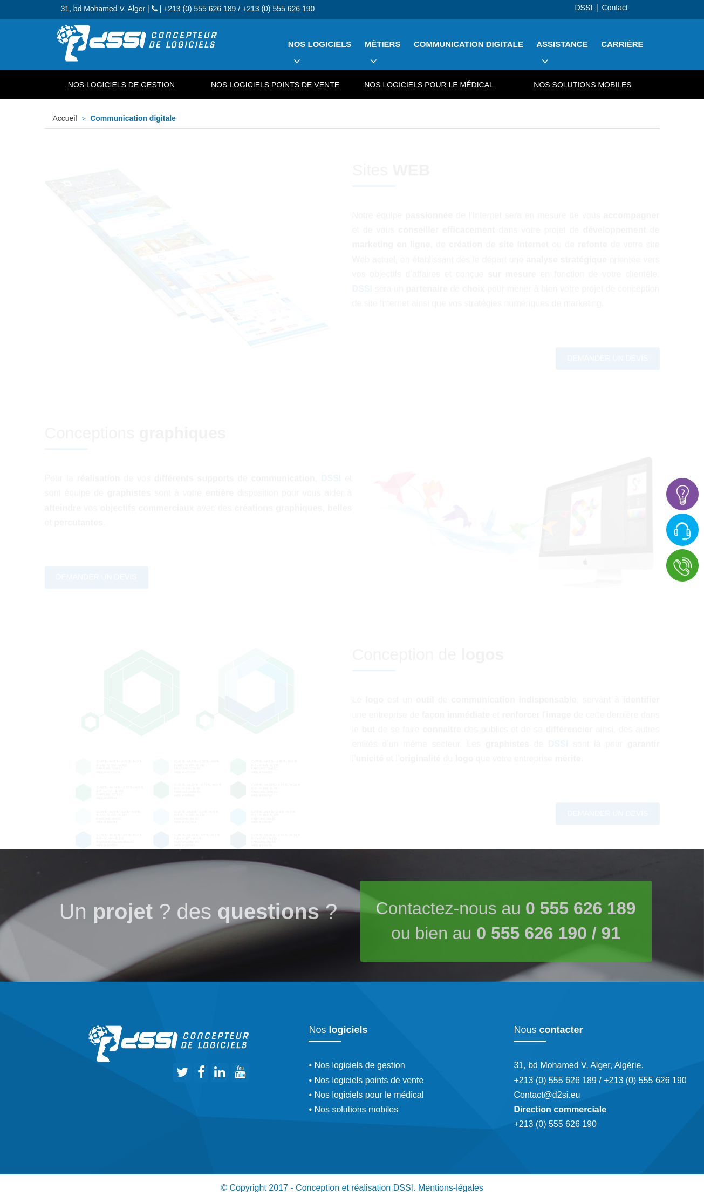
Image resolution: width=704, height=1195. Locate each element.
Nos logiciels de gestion (121, 84)
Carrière (622, 44)
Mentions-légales (450, 1187)
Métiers (383, 56)
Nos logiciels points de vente (275, 84)
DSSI (583, 7)
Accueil (65, 118)
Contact (615, 7)
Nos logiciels (320, 56)
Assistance (562, 56)
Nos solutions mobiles (582, 84)
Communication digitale (468, 44)
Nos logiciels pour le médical (429, 84)
